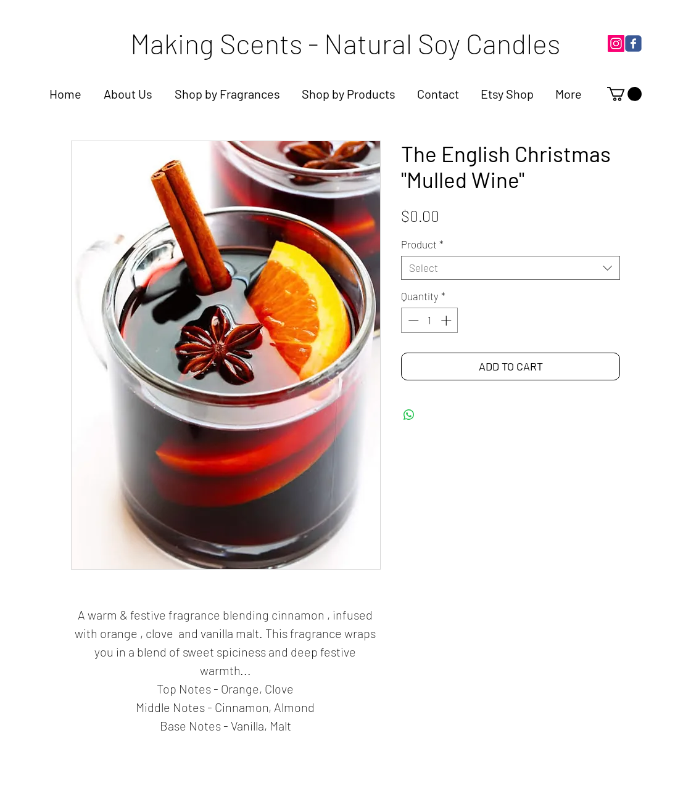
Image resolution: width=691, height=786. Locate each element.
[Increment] (447, 320)
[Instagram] (616, 43)
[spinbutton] (429, 320)
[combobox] (510, 268)
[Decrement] (412, 320)
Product (422, 244)
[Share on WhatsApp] (409, 414)
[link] (624, 94)
